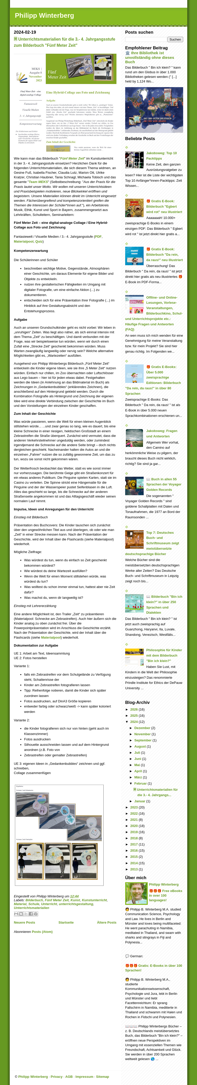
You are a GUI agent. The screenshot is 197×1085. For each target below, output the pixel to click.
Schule (33, 904)
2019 (134, 832)
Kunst (75, 900)
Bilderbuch (34, 900)
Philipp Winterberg (44, 15)
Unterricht (49, 904)
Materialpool (24, 241)
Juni (138, 759)
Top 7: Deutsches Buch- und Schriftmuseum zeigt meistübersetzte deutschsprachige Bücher (152, 543)
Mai (137, 765)
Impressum (84, 1077)
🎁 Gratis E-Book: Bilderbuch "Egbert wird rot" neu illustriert (164, 206)
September (143, 740)
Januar (140, 801)
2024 (134, 722)
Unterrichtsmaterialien (31, 908)
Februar (141, 783)
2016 (134, 850)
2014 (134, 863)
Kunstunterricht (94, 900)
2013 (134, 869)
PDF (98, 236)
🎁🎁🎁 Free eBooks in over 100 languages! (165, 895)
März (138, 777)
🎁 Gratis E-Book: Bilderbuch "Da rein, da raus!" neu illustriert (164, 254)
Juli (137, 753)
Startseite (66, 922)
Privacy (57, 1077)
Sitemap (102, 1077)
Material (20, 904)
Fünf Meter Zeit (57, 900)
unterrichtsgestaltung (76, 904)
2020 (134, 826)
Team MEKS (38, 182)
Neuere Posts (24, 922)
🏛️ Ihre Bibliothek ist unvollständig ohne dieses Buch (149, 57)
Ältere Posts (106, 922)
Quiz (39, 241)
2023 (134, 807)
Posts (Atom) (42, 932)
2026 (134, 709)
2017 (134, 844)
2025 (134, 716)
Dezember (142, 728)
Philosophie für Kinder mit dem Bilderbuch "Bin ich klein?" (164, 655)
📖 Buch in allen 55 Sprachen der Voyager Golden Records (163, 484)
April (138, 771)
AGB (69, 1077)
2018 (134, 838)
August (140, 746)
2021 (134, 820)
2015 (134, 857)
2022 (134, 813)
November (143, 734)
